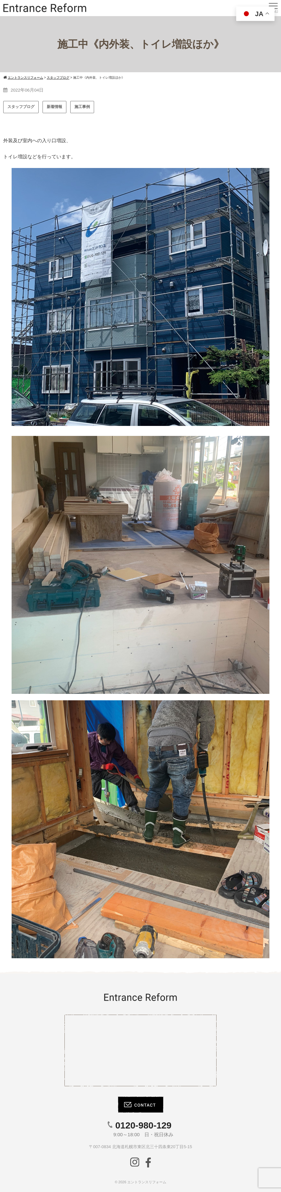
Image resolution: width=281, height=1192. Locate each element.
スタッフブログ (20, 106)
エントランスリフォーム (146, 1182)
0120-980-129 (143, 1125)
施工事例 (82, 106)
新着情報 (54, 106)
